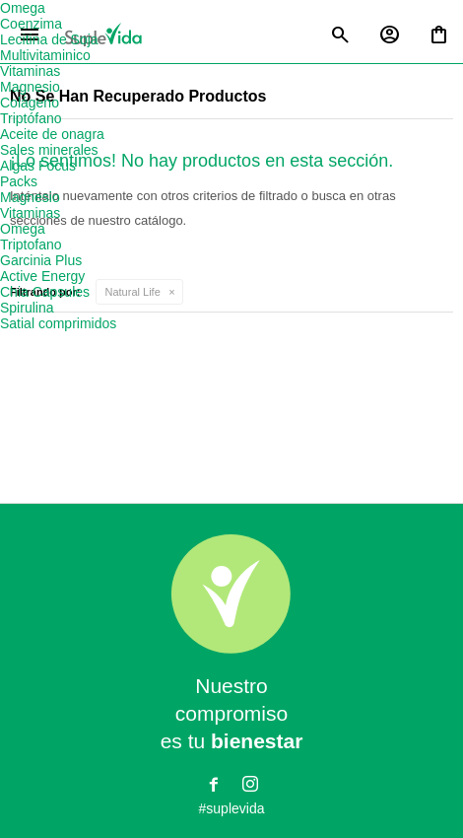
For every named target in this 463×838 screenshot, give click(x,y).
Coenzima (31, 24)
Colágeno (29, 102)
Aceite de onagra (52, 134)
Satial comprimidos (58, 323)
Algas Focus (38, 166)
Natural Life (133, 292)
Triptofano (31, 244)
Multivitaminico (45, 55)
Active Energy (42, 276)
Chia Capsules (45, 292)
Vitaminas (30, 71)
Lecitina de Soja (49, 39)
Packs (18, 181)
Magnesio (30, 87)
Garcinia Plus (41, 260)
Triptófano (31, 118)
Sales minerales (49, 150)
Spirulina (26, 307)
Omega (22, 8)
